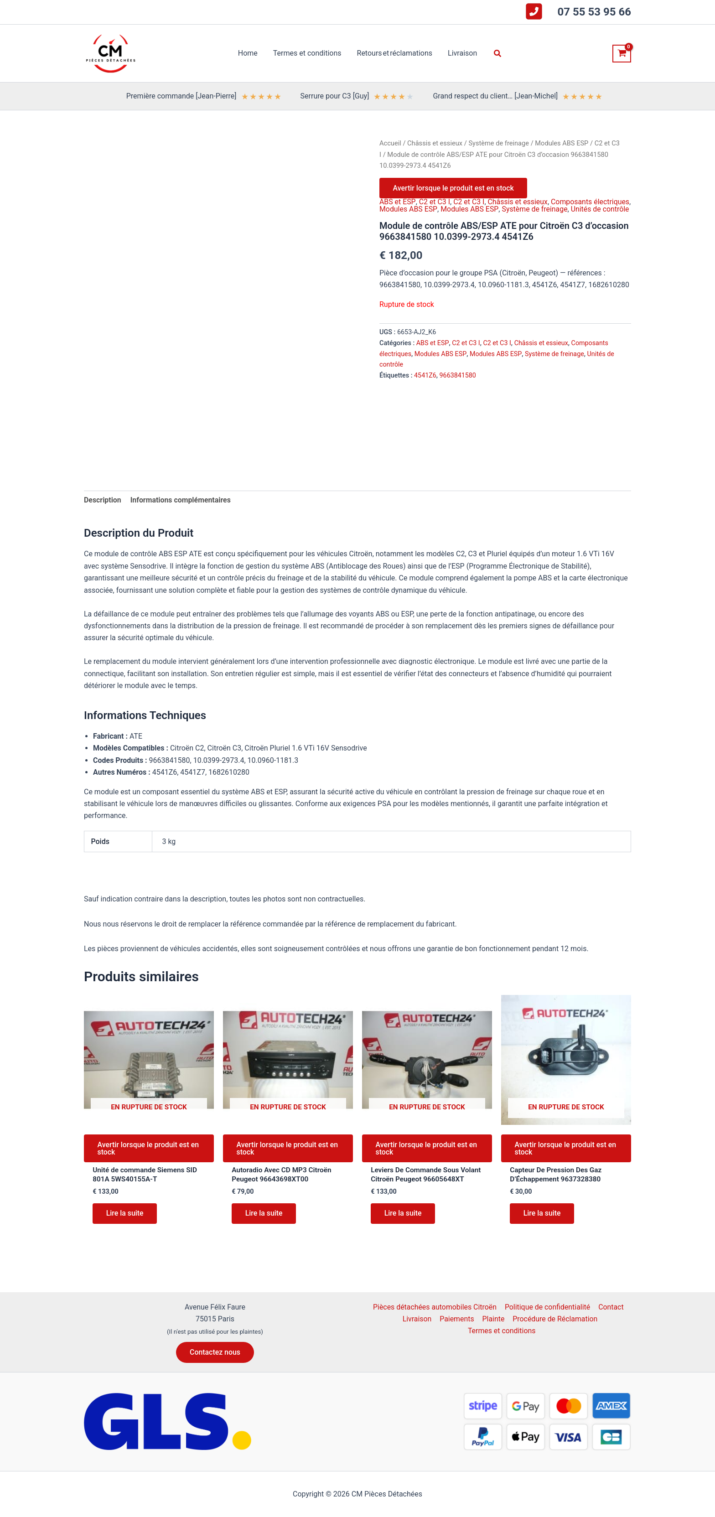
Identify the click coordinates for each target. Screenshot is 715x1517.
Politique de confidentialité (548, 1315)
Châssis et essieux (435, 143)
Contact (610, 1315)
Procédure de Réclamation (554, 1327)
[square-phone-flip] (534, 11)
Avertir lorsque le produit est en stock (454, 188)
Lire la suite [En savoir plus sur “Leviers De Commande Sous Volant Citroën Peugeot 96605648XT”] (403, 1224)
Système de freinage (499, 143)
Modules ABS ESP (563, 143)
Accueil (390, 143)
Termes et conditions (502, 1339)
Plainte (493, 1327)
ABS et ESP (397, 202)
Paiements (457, 1327)
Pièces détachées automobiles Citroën (435, 1315)
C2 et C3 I (434, 202)
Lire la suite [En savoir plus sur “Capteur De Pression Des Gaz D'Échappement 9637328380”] (542, 1215)
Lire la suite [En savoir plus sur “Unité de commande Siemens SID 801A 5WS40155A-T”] (125, 1215)
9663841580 (458, 383)
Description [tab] (102, 500)
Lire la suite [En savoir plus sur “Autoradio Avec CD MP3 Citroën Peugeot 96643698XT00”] (264, 1215)
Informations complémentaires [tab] (181, 500)
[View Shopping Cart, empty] (621, 53)
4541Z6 (425, 383)
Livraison (417, 1327)
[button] (496, 53)
